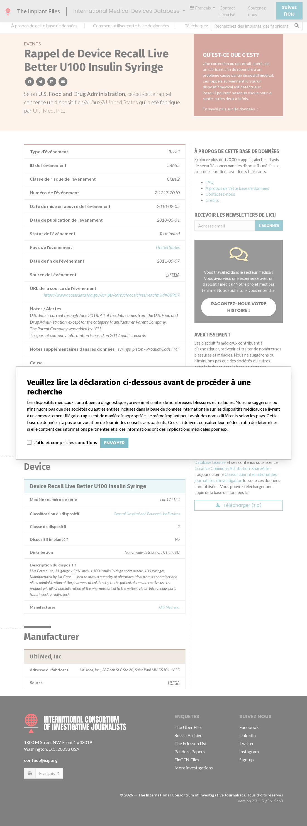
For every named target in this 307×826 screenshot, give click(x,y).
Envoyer (114, 443)
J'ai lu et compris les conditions (65, 442)
